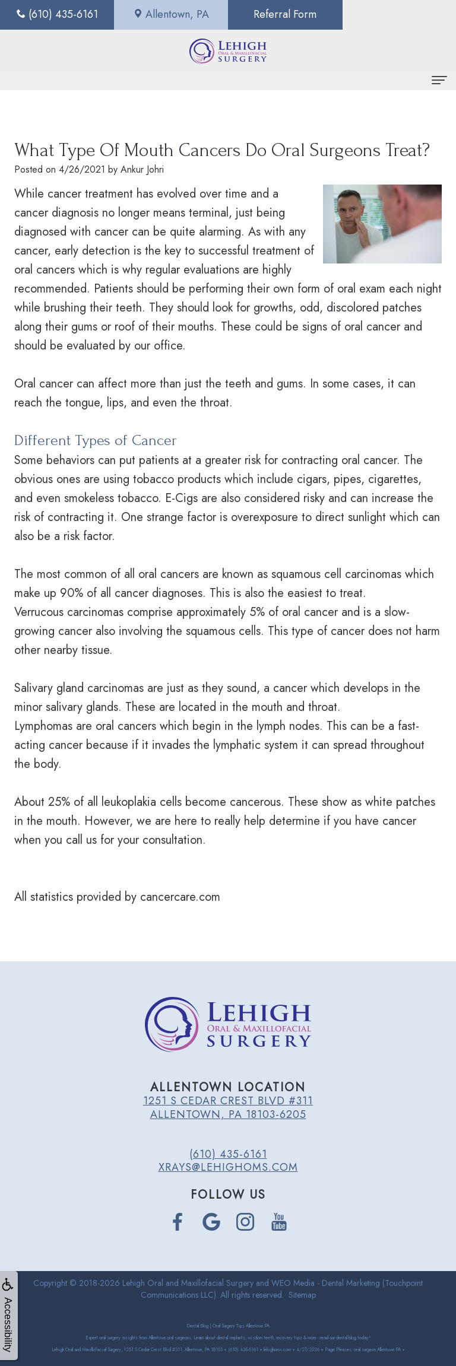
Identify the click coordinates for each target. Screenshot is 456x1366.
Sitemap (302, 1295)
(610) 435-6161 (228, 1154)
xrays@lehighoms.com (228, 1167)
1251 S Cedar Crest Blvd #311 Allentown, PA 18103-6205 (228, 1107)
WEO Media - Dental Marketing (325, 1283)
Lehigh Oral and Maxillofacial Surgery (188, 1283)
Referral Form (285, 14)
